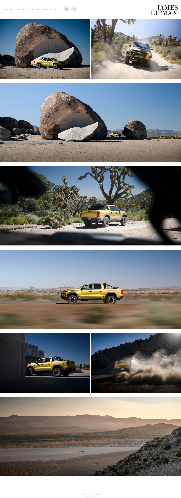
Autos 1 (9, 9)
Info (45, 9)
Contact (56, 9)
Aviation (34, 9)
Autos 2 (21, 9)
